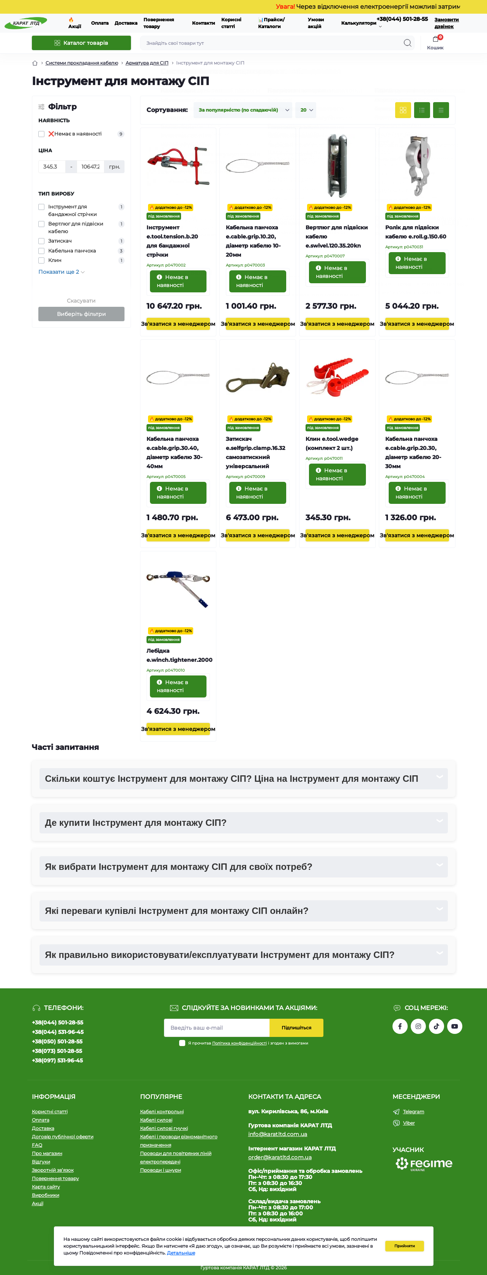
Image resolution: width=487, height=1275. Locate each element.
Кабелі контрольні (162, 1111)
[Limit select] (305, 110)
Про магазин (47, 1153)
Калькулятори (359, 23)
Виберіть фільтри (81, 314)
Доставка (126, 23)
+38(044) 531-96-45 (58, 1032)
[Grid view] (403, 110)
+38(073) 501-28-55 (57, 1051)
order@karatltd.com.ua (280, 1157)
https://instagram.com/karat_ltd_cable (418, 1026)
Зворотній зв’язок (53, 1170)
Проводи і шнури (160, 1170)
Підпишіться (296, 1027)
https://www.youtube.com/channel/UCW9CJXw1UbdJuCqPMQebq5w (454, 1026)
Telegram (413, 1111)
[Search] (408, 43)
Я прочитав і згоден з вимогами (248, 1043)
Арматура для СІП (147, 63)
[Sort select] (243, 110)
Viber (409, 1123)
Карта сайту (46, 1187)
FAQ (37, 1145)
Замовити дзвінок (447, 23)
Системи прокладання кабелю (82, 63)
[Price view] (441, 110)
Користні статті (50, 1111)
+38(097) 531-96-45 (57, 1060)
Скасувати (81, 300)
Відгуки (41, 1162)
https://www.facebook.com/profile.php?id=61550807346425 (400, 1026)
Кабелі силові (156, 1120)
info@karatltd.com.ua (277, 1134)
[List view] (422, 110)
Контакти (203, 23)
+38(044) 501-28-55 (57, 1022)
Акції (37, 1203)
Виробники (45, 1195)
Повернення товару (55, 1178)
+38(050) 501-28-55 (57, 1041)
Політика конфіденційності (239, 1043)
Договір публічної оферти (62, 1136)
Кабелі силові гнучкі (164, 1128)
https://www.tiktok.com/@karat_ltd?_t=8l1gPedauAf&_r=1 (436, 1026)
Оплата (100, 23)
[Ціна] (52, 166)
